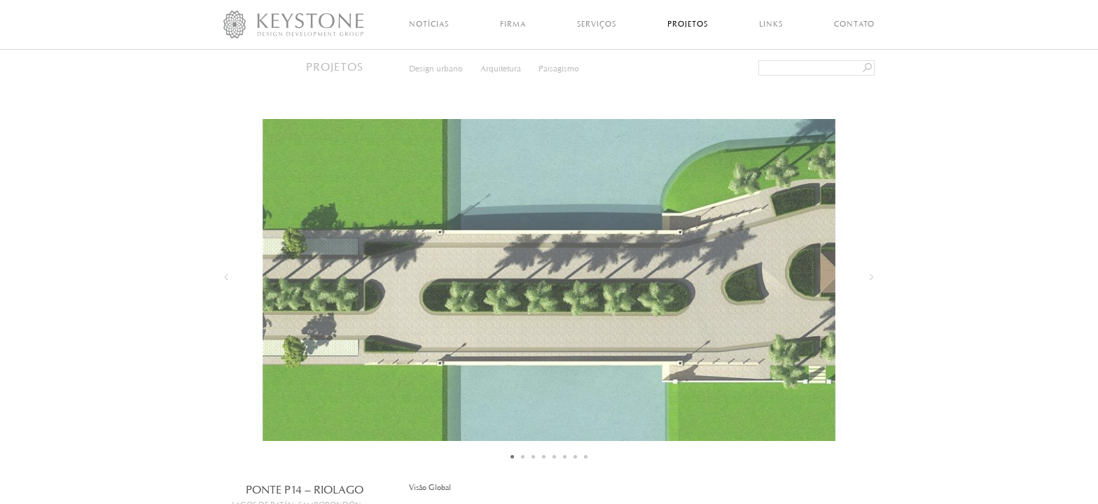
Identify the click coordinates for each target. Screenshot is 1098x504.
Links (771, 24)
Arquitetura (500, 68)
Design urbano (436, 68)
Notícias (429, 24)
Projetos (687, 24)
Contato (854, 24)
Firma (513, 24)
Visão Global (430, 487)
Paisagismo (558, 68)
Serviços (596, 24)
